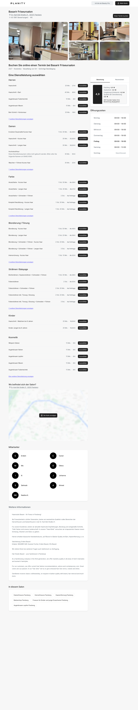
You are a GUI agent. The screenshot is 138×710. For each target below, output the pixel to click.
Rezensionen (119, 79)
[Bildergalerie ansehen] (114, 51)
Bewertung (100, 79)
